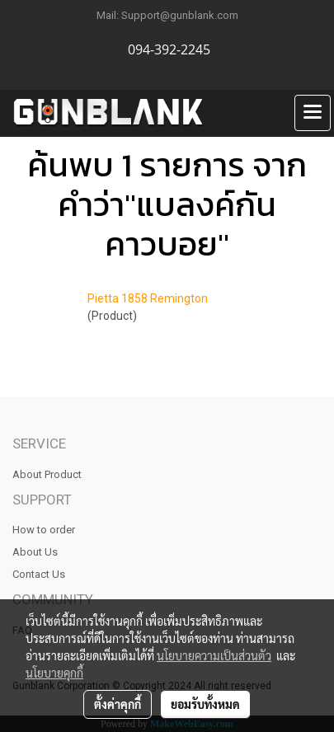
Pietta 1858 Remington (147, 298)
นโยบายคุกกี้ (54, 672)
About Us (35, 552)
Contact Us (38, 574)
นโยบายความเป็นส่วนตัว (214, 655)
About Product (47, 474)
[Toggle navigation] (312, 113)
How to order (43, 529)
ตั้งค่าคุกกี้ (117, 704)
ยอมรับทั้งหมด (205, 704)
